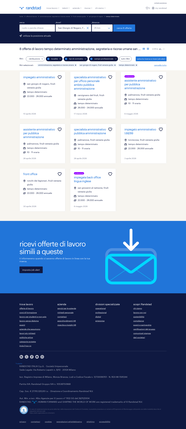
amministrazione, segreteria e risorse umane (55, 16)
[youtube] (37, 357)
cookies (48, 421)
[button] (75, 65)
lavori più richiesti (27, 333)
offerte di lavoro (31, 16)
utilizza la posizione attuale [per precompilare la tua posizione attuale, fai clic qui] (37, 35)
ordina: (155, 49)
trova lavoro (52, 8)
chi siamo (100, 8)
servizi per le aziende (66, 308)
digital (98, 317)
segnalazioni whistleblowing (69, 421)
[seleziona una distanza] (102, 28)
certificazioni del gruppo (144, 329)
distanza (95, 22)
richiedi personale (65, 312)
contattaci (62, 317)
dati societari (139, 337)
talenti (66, 8)
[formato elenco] (144, 49)
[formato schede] (148, 49)
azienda (77, 8)
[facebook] (32, 357)
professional (101, 312)
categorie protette (27, 341)
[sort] (161, 47)
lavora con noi (139, 312)
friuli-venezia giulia (79, 16)
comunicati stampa (142, 333)
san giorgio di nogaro (96, 16)
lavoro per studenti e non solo (32, 317)
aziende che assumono (29, 329)
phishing (90, 421)
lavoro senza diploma (29, 321)
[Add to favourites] (60, 77)
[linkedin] (21, 357)
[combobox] (37, 28)
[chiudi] (87, 28)
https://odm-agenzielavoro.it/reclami (42, 413)
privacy (22, 421)
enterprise (100, 321)
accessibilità (104, 421)
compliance (138, 321)
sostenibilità (138, 317)
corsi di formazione (28, 312)
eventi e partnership (142, 325)
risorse (88, 8)
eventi (22, 325)
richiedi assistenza (160, 3)
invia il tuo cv (25, 346)
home (21, 16)
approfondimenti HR (66, 321)
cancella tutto (160, 65)
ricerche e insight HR (66, 325)
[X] (26, 357)
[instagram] (42, 357)
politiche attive (26, 337)
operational (100, 308)
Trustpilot (19, 363)
